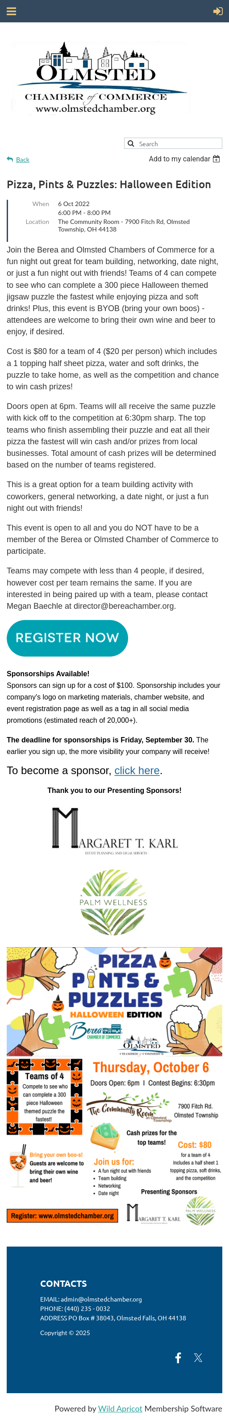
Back (22, 159)
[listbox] (185, 158)
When (41, 203)
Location (37, 221)
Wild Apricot (120, 1408)
